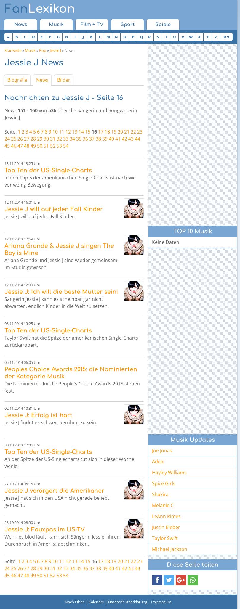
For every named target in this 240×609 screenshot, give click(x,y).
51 (46, 146)
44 (137, 139)
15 (87, 131)
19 (113, 131)
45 (7, 146)
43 (131, 139)
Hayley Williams (169, 472)
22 (133, 131)
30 (46, 139)
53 (59, 146)
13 (74, 131)
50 (39, 146)
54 (65, 146)
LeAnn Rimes (166, 516)
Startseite (12, 50)
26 (20, 139)
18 (107, 131)
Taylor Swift (165, 538)
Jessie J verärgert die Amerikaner (54, 491)
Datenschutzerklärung (127, 602)
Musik (56, 24)
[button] (157, 580)
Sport (128, 24)
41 (118, 139)
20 (120, 131)
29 (39, 139)
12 (68, 131)
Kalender (96, 602)
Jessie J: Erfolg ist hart (38, 415)
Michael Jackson (169, 549)
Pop (42, 50)
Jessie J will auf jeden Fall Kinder (53, 209)
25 (13, 139)
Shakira (160, 494)
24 (7, 139)
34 (72, 139)
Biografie (17, 80)
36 (85, 139)
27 (26, 139)
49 (33, 146)
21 (126, 131)
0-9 (226, 36)
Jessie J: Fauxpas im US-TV (44, 529)
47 (20, 146)
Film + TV (92, 24)
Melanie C (163, 505)
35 (78, 139)
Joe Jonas (162, 450)
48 (26, 146)
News (20, 24)
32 (59, 139)
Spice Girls (163, 483)
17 (100, 131)
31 (52, 139)
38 (98, 139)
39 (105, 139)
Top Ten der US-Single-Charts (48, 170)
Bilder (63, 80)
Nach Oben (75, 602)
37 (92, 139)
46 (13, 146)
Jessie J (55, 50)
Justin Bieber (166, 527)
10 (55, 131)
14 (81, 131)
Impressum (161, 602)
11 (61, 131)
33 (65, 139)
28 (33, 139)
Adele (158, 461)
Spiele (163, 24)
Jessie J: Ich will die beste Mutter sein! (61, 292)
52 (52, 146)
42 (124, 139)
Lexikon (39, 8)
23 (140, 131)
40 (111, 139)
